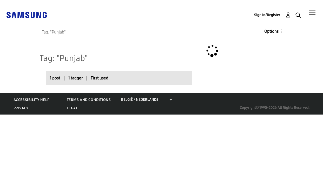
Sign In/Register (267, 15)
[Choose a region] (146, 99)
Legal (72, 108)
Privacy (21, 108)
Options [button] (271, 31)
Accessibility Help (32, 100)
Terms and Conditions (89, 100)
